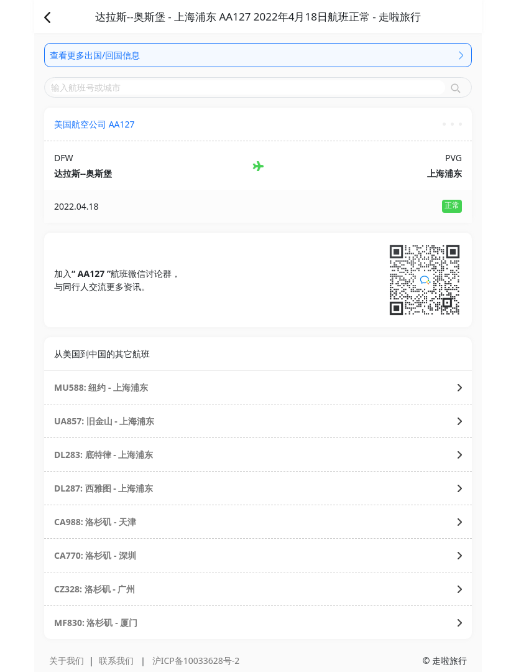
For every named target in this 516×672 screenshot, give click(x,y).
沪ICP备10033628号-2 (196, 660)
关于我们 (66, 660)
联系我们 (116, 660)
